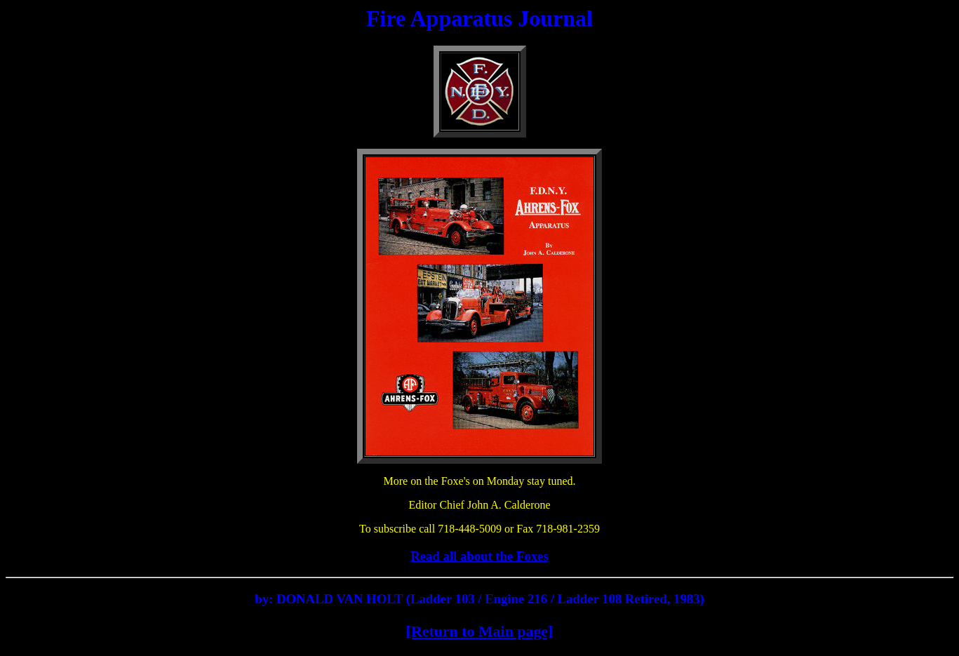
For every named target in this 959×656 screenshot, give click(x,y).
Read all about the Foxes (479, 556)
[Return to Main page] (480, 631)
